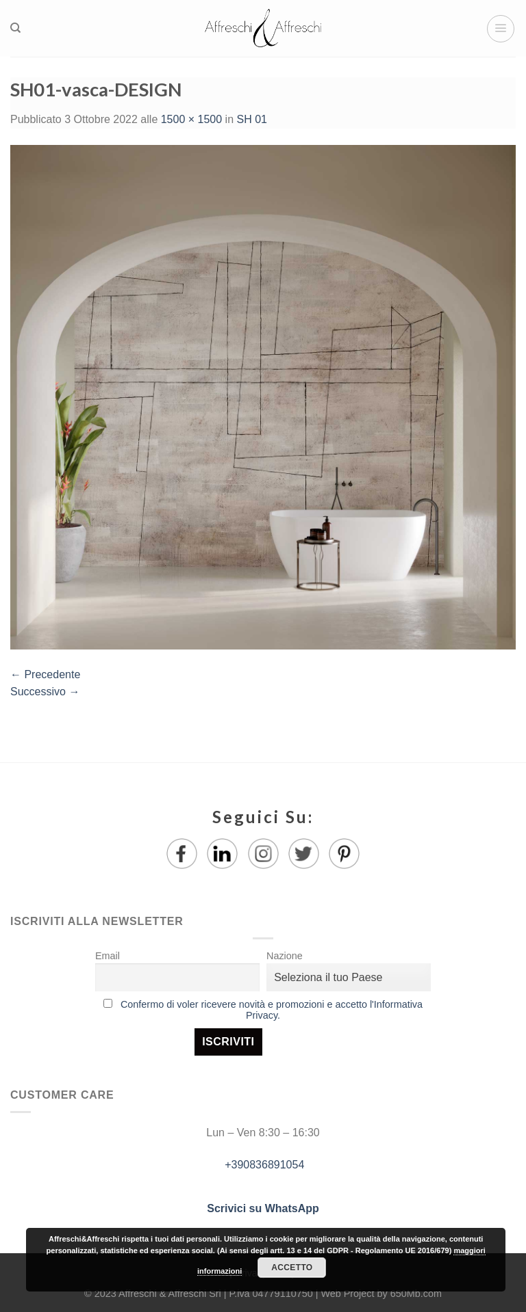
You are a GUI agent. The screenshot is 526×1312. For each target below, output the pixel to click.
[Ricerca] (15, 28)
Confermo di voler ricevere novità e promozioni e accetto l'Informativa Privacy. (272, 1010)
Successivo (44, 691)
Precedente (45, 674)
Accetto (291, 1267)
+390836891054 (263, 1164)
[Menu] (500, 28)
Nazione (284, 955)
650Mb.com (416, 1293)
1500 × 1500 (191, 119)
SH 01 (251, 119)
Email (107, 955)
